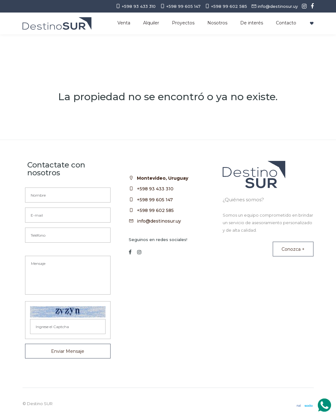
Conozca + (293, 249)
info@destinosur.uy (159, 221)
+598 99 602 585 (155, 210)
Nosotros (217, 23)
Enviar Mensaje (67, 351)
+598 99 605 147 (155, 200)
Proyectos (183, 23)
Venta (123, 23)
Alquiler (151, 23)
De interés (251, 23)
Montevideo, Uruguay (162, 178)
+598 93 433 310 (155, 189)
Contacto (286, 23)
